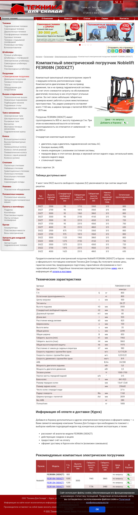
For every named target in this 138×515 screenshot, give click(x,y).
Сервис (105, 18)
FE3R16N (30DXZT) (55, 487)
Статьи (87, 18)
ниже (114, 268)
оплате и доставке (61, 271)
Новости (68, 18)
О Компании (47, 18)
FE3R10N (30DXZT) (55, 478)
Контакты (124, 18)
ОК (97, 509)
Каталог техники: (10, 18)
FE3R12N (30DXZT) (55, 483)
